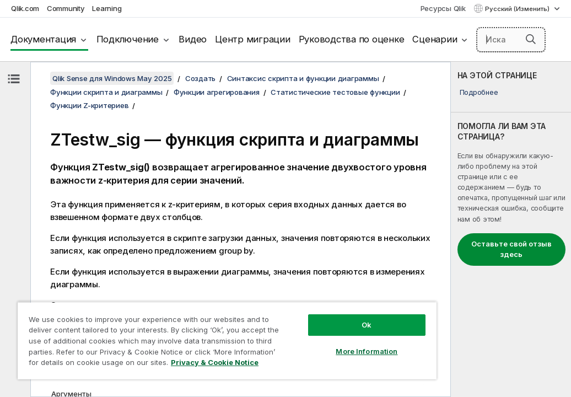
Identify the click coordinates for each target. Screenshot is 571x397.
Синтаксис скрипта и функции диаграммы (303, 78)
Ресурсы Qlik (443, 8)
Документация (43, 39)
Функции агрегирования (217, 92)
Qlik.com (25, 8)
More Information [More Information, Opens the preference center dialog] (293, 332)
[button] (530, 39)
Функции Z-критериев (89, 105)
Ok (293, 305)
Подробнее (479, 92)
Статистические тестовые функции (335, 92)
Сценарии (434, 39)
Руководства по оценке (352, 39)
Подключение (127, 39)
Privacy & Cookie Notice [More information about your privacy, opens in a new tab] (106, 364)
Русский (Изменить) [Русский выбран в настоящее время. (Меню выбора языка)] (518, 9)
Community (66, 8)
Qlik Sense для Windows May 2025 (111, 78)
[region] (183, 330)
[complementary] (511, 229)
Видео (193, 39)
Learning (106, 8)
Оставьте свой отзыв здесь (511, 249)
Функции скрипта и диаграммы (106, 92)
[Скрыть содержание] (14, 79)
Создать (200, 78)
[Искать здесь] (511, 39)
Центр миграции (252, 39)
